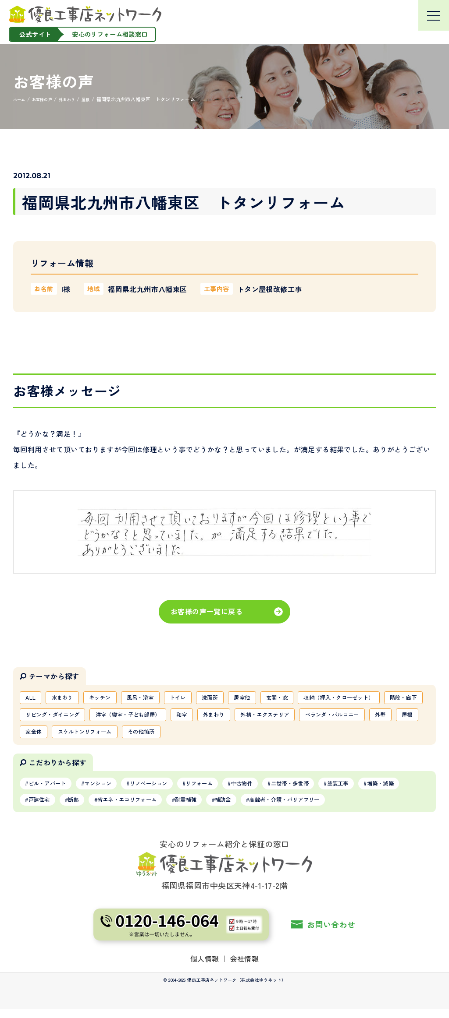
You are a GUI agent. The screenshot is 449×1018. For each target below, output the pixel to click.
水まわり (67, 698)
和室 (354, 717)
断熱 (134, 807)
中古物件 (276, 789)
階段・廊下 (141, 717)
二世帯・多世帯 (332, 789)
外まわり (390, 717)
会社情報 (244, 967)
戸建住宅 (94, 807)
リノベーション (169, 789)
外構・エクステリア (54, 736)
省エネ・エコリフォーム (196, 807)
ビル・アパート (52, 789)
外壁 (187, 736)
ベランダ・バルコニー (132, 736)
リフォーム (227, 789)
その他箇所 (373, 736)
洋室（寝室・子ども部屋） (293, 717)
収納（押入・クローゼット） (67, 717)
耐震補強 (263, 807)
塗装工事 (387, 789)
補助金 (306, 807)
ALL (32, 698)
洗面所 (235, 698)
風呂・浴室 (156, 698)
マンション (110, 789)
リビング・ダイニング (206, 717)
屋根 (217, 736)
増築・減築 (45, 807)
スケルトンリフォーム (309, 736)
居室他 (272, 698)
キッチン (110, 698)
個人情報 (204, 967)
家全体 (250, 736)
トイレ (198, 698)
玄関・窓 (311, 698)
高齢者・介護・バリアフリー (378, 807)
